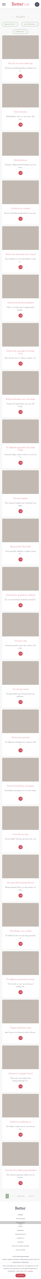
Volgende (20, 1196)
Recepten (20, 1222)
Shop (20, 1226)
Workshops (20, 1234)
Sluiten (20, 1275)
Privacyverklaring (20, 1246)
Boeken (20, 1230)
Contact (20, 1238)
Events (20, 1242)
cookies (30, 1271)
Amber (20, 1215)
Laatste (31, 1196)
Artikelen (20, 1218)
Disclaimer (20, 1250)
